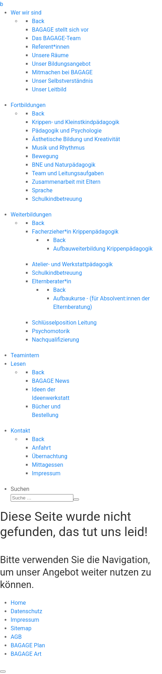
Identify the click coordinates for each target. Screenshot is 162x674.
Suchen (20, 489)
